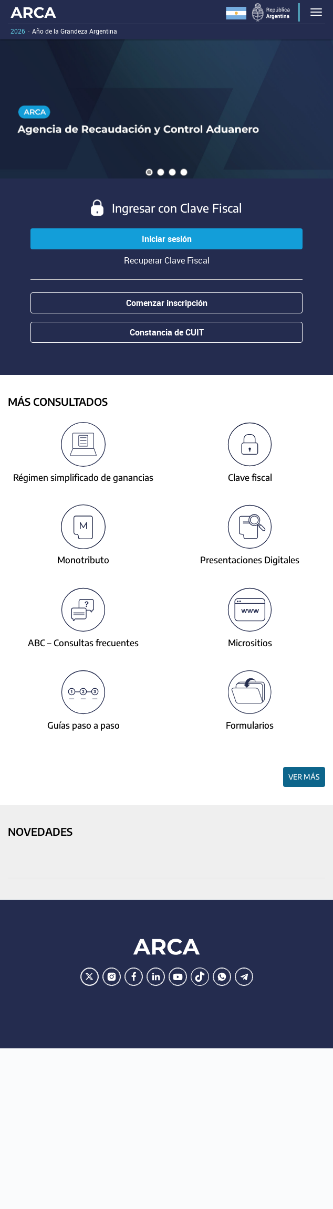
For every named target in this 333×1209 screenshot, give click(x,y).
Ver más (304, 776)
